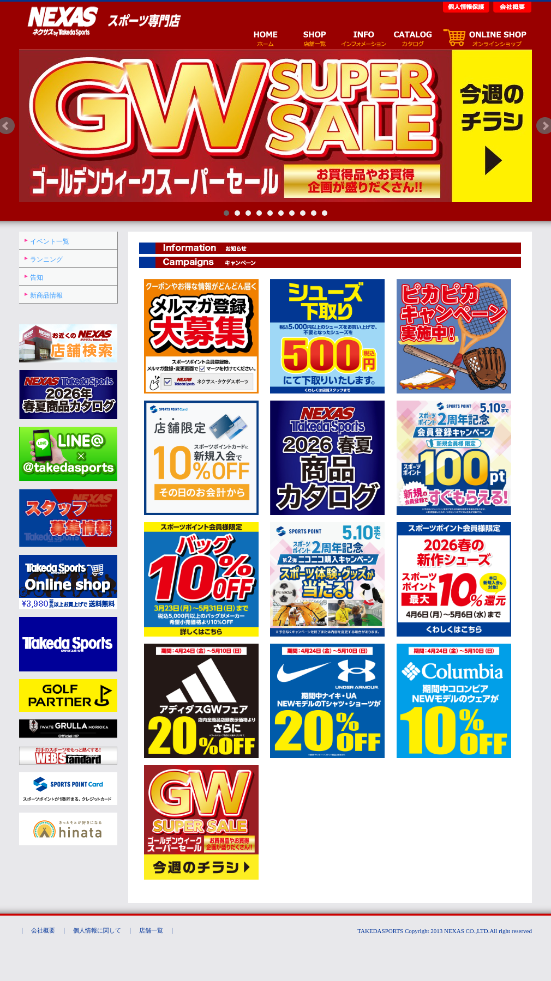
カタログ (412, 37)
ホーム (265, 37)
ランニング (46, 259)
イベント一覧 (49, 241)
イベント (363, 37)
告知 (36, 277)
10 (324, 213)
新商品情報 (46, 295)
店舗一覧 (314, 37)
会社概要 (511, 6)
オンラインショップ (484, 37)
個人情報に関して (97, 930)
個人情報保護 (467, 6)
